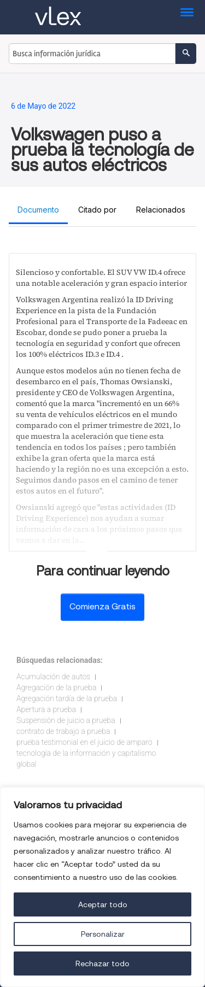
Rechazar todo (102, 963)
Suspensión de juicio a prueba (65, 720)
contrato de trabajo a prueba (63, 731)
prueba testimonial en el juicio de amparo (84, 742)
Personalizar (103, 934)
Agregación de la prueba (56, 687)
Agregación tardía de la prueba (66, 698)
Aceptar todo (102, 904)
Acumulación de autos (53, 676)
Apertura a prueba (46, 709)
